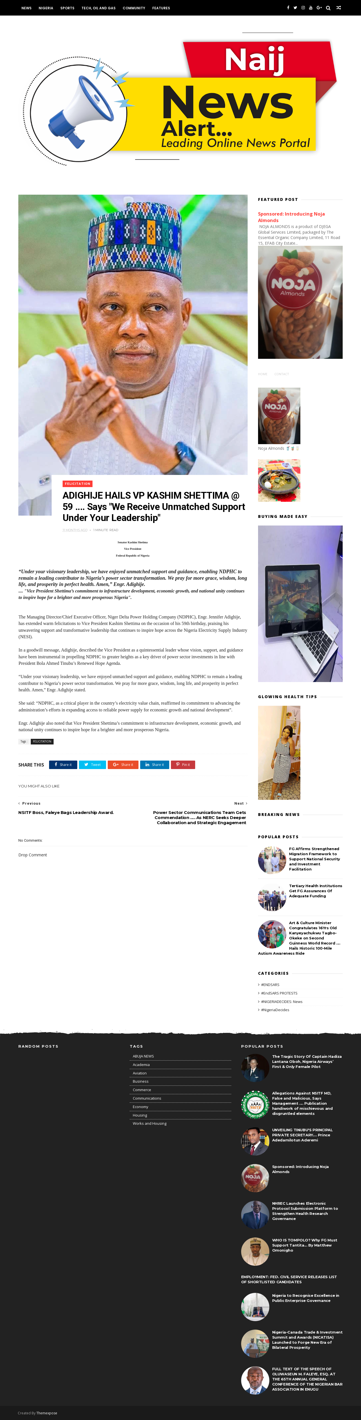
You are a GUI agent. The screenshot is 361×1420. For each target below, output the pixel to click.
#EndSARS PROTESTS (279, 992)
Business (141, 1081)
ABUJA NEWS (143, 1056)
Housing (140, 1115)
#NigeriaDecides (275, 1009)
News (27, 8)
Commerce (142, 1089)
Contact (281, 374)
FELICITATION (78, 477)
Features (161, 8)
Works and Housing (149, 1123)
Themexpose (47, 1413)
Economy (140, 1106)
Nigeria (46, 8)
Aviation (140, 1073)
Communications (147, 1098)
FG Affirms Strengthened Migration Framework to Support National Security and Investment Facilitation (314, 858)
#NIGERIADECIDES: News (282, 1001)
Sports (68, 8)
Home (262, 374)
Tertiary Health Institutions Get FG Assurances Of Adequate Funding (315, 890)
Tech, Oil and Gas (99, 8)
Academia (141, 1064)
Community (134, 8)
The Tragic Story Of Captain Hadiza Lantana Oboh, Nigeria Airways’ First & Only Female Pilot (307, 1061)
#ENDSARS (270, 984)
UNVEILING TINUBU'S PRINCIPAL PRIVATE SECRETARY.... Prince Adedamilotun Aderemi (302, 1135)
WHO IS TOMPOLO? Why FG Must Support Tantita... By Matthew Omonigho (304, 1245)
